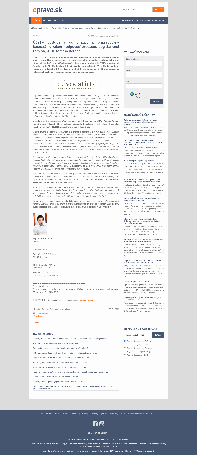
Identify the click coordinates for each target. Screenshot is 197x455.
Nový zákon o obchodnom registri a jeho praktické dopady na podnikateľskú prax (142, 181)
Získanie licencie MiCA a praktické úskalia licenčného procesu (56, 377)
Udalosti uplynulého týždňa (136, 281)
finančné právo (64, 28)
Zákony (104, 433)
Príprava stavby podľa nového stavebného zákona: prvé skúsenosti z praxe (61, 358)
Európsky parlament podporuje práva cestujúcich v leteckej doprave (58, 382)
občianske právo (37, 28)
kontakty (95, 414)
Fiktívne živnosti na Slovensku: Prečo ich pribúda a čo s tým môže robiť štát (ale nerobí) (65, 353)
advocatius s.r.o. (40, 249)
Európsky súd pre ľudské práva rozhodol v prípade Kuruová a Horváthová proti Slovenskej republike (70, 339)
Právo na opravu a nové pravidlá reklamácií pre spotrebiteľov (55, 343)
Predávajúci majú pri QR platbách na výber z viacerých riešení (143, 299)
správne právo (77, 28)
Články (93, 433)
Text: (128, 81)
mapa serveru (46, 414)
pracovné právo (90, 28)
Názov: (129, 70)
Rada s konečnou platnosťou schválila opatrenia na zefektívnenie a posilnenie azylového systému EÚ (70, 372)
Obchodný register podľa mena (138, 348)
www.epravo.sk (86, 300)
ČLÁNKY (36, 20)
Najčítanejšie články (139, 114)
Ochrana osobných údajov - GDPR (141, 414)
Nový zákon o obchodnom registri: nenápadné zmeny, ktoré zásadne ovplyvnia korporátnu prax (143, 142)
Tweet (36, 323)
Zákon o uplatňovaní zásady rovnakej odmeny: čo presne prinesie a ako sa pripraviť (140, 122)
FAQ (123, 414)
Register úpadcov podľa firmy (137, 351)
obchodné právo (51, 28)
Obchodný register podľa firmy (137, 341)
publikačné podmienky (109, 414)
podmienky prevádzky (80, 414)
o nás (57, 414)
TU (51, 286)
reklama (66, 414)
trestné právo (103, 28)
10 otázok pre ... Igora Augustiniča (139, 161)
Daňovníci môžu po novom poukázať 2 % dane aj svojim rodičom (142, 199)
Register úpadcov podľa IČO (137, 355)
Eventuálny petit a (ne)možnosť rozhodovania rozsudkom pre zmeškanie (60, 363)
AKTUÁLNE (59, 20)
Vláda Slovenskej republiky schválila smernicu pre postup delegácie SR (59, 367)
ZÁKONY (47, 20)
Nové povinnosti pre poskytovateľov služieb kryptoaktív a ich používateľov (144, 240)
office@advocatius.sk (48, 275)
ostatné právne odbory (132, 28)
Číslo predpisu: (132, 59)
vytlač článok (41, 316)
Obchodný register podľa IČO (137, 345)
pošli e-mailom (42, 313)
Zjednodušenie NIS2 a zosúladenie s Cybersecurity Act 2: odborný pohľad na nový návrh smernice (142, 221)
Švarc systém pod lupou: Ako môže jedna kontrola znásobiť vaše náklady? (60, 348)
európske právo (116, 28)
